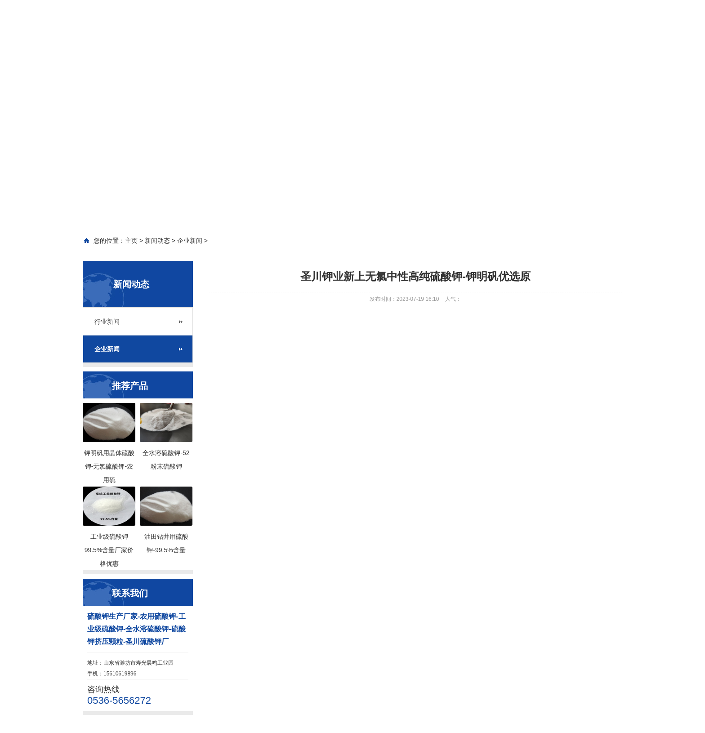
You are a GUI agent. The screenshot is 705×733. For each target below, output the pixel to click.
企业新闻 (107, 349)
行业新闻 (107, 321)
